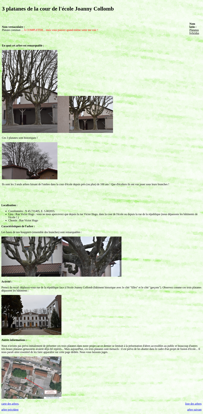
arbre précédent (10, 409)
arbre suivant (194, 409)
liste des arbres (193, 403)
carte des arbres (10, 403)
